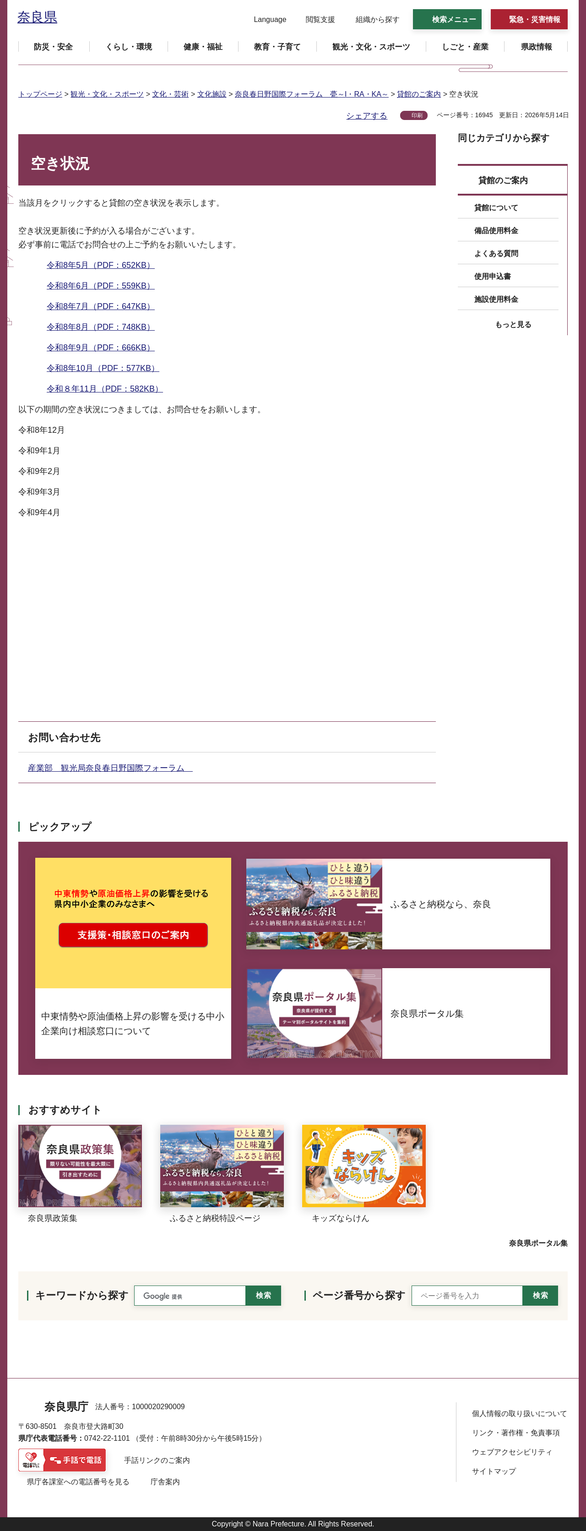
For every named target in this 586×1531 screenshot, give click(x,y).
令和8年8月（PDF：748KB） (101, 327)
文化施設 (212, 94)
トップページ (40, 94)
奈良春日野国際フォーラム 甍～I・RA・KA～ (312, 94)
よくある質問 (496, 253)
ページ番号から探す (359, 1295)
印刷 (417, 115)
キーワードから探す (82, 1295)
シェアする (366, 115)
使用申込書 (492, 276)
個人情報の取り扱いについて (519, 1413)
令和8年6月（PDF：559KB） (101, 285)
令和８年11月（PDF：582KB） (105, 388)
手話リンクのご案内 (157, 1460)
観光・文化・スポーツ (107, 94)
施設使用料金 (496, 299)
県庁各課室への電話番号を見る (78, 1482)
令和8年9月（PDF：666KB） (101, 347)
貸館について (496, 208)
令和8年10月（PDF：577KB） (103, 368)
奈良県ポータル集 (538, 1243)
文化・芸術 (170, 94)
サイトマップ (494, 1471)
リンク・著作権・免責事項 (516, 1433)
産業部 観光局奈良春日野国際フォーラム (110, 768)
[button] (264, 20)
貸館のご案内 (419, 94)
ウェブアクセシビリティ (512, 1452)
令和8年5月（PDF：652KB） (101, 265)
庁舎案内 (165, 1482)
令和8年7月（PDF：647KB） (101, 306)
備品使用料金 (496, 230)
